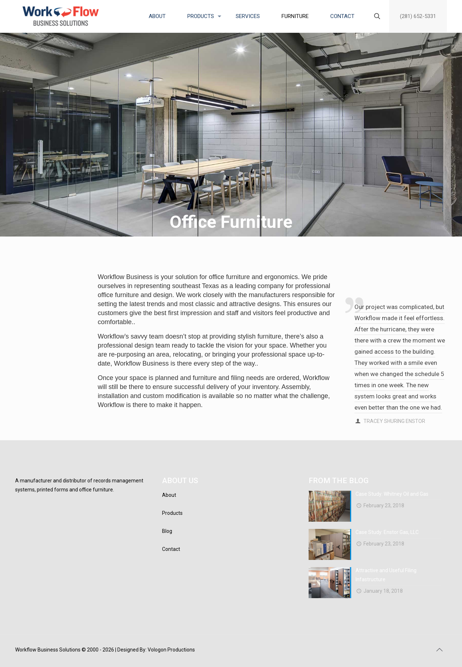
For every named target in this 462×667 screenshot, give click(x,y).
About (169, 495)
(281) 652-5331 (418, 16)
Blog (167, 531)
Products (172, 513)
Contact (171, 549)
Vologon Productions (171, 650)
